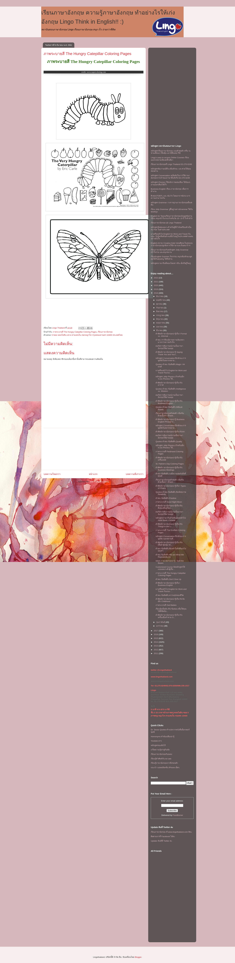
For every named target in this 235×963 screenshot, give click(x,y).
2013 (156, 646)
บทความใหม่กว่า (52, 474)
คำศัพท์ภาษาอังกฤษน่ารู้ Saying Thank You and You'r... (169, 353)
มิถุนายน (160, 319)
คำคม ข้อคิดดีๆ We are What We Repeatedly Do (170, 556)
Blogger (138, 957)
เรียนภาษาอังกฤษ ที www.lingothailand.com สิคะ (171, 832)
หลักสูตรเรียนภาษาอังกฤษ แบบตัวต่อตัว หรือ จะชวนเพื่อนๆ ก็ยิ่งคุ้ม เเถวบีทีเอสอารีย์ (171, 152)
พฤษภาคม (161, 323)
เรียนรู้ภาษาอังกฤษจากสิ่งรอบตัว (164, 763)
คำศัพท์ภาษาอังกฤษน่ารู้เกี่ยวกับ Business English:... (169, 402)
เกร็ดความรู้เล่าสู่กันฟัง (160, 750)
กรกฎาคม (160, 315)
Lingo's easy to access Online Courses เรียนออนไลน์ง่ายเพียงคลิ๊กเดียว (170, 158)
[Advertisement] (93, 449)
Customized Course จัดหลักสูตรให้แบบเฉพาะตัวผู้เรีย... (170, 568)
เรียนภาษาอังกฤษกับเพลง (161, 754)
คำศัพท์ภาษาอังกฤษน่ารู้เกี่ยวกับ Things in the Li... (169, 525)
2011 (156, 653)
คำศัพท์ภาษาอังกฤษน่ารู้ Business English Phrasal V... (170, 420)
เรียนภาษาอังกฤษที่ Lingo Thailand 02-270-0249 (171, 164)
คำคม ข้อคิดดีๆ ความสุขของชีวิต (169, 595)
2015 (156, 638)
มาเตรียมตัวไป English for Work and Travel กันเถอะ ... (171, 371)
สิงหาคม (160, 311)
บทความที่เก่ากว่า (134, 474)
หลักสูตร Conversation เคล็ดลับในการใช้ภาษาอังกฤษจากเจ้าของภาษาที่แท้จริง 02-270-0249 (170, 176)
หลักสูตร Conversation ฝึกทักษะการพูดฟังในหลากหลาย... (171, 359)
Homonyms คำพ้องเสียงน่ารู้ (162, 736)
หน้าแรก (93, 474)
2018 (156, 293)
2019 (156, 289)
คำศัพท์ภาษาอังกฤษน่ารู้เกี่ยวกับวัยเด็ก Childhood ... (170, 600)
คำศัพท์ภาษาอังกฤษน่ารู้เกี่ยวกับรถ (170, 432)
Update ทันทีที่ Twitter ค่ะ (161, 841)
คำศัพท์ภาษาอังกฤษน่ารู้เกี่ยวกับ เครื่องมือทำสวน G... (169, 616)
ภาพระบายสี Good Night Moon (169, 502)
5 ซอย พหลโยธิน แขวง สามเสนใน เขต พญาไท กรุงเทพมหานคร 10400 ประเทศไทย (87, 335)
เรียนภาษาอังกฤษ (105, 332)
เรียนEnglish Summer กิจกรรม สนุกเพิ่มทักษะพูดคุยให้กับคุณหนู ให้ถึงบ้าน (171, 257)
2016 (156, 634)
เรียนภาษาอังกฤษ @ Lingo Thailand (166, 223)
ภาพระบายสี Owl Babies (166, 605)
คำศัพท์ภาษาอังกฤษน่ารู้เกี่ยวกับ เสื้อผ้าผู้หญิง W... (169, 543)
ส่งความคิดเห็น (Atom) (99, 482)
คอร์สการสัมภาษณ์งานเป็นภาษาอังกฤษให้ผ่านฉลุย (169, 347)
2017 (156, 631)
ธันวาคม (160, 296)
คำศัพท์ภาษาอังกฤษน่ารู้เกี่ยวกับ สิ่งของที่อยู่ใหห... (169, 507)
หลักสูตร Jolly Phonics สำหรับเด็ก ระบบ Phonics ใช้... (170, 377)
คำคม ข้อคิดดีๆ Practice (166, 498)
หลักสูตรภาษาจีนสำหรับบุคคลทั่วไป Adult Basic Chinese (171, 519)
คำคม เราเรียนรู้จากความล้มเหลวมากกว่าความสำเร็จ (170, 341)
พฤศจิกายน (161, 300)
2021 (156, 282)
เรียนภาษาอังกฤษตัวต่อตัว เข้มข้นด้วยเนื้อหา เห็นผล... (170, 414)
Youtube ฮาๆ (156, 741)
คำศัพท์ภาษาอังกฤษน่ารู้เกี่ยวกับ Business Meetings (169, 468)
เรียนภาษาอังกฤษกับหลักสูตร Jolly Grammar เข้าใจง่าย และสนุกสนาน (169, 251)
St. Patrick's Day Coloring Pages (170, 464)
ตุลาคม (159, 304)
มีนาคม (159, 330)
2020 (156, 285)
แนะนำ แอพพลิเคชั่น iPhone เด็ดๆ (165, 767)
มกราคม (160, 626)
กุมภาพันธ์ (161, 622)
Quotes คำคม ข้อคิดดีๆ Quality (169, 441)
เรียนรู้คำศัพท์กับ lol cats (161, 759)
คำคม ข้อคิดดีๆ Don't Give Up (168, 579)
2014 (156, 642)
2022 (156, 278)
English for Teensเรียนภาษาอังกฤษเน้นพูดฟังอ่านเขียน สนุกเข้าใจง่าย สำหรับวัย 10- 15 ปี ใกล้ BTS (171, 217)
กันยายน (160, 308)
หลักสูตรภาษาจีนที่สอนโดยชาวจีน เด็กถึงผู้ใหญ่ (171, 263)
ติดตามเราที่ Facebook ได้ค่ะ (163, 836)
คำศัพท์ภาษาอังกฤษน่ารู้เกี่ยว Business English (168, 584)
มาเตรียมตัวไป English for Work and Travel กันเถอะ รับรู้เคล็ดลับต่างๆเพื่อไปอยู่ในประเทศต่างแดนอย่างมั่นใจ (172, 236)
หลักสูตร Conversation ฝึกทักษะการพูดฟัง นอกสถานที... (171, 537)
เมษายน (160, 327)
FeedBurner (178, 815)
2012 (156, 650)
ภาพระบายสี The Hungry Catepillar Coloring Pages (87, 53)
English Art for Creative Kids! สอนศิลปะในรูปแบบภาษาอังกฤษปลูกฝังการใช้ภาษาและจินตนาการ (172, 244)
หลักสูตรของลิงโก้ (158, 745)
